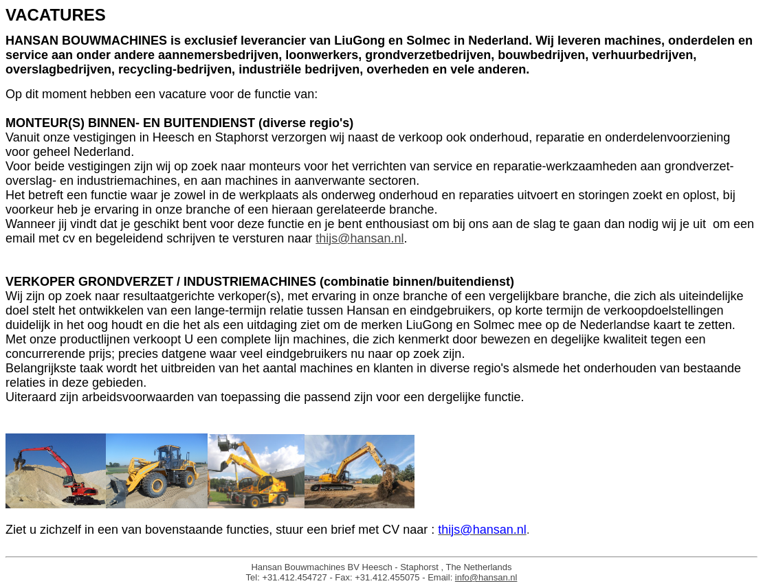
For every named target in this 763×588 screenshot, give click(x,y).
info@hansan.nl (486, 577)
